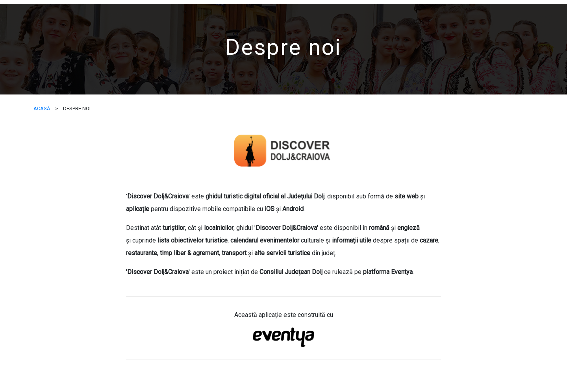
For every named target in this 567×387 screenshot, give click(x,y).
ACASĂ (41, 108)
